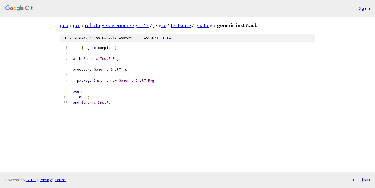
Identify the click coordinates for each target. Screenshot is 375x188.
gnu (64, 25)
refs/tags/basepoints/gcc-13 (117, 25)
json (365, 179)
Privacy (46, 179)
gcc (76, 25)
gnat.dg (204, 25)
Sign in (364, 8)
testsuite (181, 25)
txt (353, 179)
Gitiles (31, 179)
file (166, 38)
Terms (60, 179)
